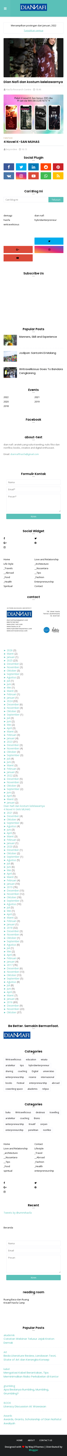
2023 (10, 741)
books (9, 1083)
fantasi (8, 138)
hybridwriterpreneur (45, 220)
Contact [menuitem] (38, 586)
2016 (10, 1002)
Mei (9, 687)
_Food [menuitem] (7, 577)
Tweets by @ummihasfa (18, 1212)
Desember (13, 663)
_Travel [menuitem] (38, 1153)
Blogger (33, 1450)
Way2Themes (36, 1446)
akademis (32, 1088)
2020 (6, 401)
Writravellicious (13, 1059)
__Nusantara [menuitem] (41, 568)
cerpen (43, 1124)
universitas (48, 1071)
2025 (10, 660)
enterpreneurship (38, 1083)
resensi (32, 1077)
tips (22, 1065)
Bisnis (37, 1118)
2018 (6, 406)
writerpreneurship (15, 1077)
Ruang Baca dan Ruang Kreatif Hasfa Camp (16, 1301)
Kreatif (32, 1124)
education (31, 1059)
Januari (11, 657)
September (13, 674)
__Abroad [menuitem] (9, 572)
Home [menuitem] (7, 559)
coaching (22, 1071)
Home (20, 1440)
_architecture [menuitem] (11, 1153)
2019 (36, 401)
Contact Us (45, 1440)
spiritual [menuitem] (8, 1170)
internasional (47, 1077)
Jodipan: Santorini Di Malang (37, 353)
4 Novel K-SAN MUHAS (21, 141)
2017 (10, 965)
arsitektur (10, 1065)
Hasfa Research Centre (18, 89)
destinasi (40, 1112)
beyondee (11, 149)
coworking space (14, 1088)
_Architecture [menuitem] (41, 563)
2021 (36, 397)
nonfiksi (47, 1130)
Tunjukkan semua (33, 30)
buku (8, 1112)
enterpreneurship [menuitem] (44, 1170)
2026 (10, 650)
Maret (10, 653)
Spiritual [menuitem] (8, 586)
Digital (35, 1071)
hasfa (7, 220)
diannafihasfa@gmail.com (24, 454)
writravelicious (11, 224)
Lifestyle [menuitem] (39, 1148)
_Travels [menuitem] (8, 568)
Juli (8, 680)
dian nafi (39, 215)
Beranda (8, 1227)
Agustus (11, 677)
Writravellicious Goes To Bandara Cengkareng (41, 371)
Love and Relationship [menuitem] (46, 559)
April (9, 728)
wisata (44, 1059)
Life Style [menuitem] (8, 563)
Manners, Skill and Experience (38, 337)
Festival (20, 1083)
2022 (6, 397)
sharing (9, 1071)
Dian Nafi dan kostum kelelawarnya (33, 82)
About (31, 1440)
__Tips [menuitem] (37, 572)
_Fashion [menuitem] (39, 577)
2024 (10, 701)
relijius (45, 1088)
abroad (55, 1083)
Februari (11, 694)
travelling (54, 1112)
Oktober (11, 670)
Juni (9, 684)
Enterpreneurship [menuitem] (44, 581)
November (13, 667)
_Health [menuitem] (8, 581)
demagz (8, 215)
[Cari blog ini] (26, 199)
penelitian (33, 1130)
